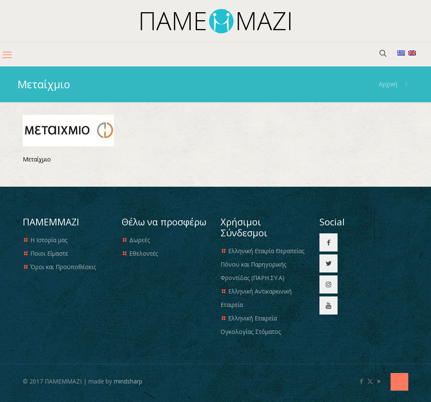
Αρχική (388, 84)
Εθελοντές (143, 253)
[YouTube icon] (379, 381)
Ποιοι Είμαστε (49, 253)
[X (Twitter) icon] (370, 381)
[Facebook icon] (361, 381)
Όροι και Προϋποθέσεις (63, 267)
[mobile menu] (7, 54)
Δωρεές (139, 240)
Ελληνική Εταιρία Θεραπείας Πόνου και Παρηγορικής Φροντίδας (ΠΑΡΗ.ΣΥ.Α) (262, 264)
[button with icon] (328, 242)
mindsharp (128, 381)
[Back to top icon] (399, 382)
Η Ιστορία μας (48, 240)
